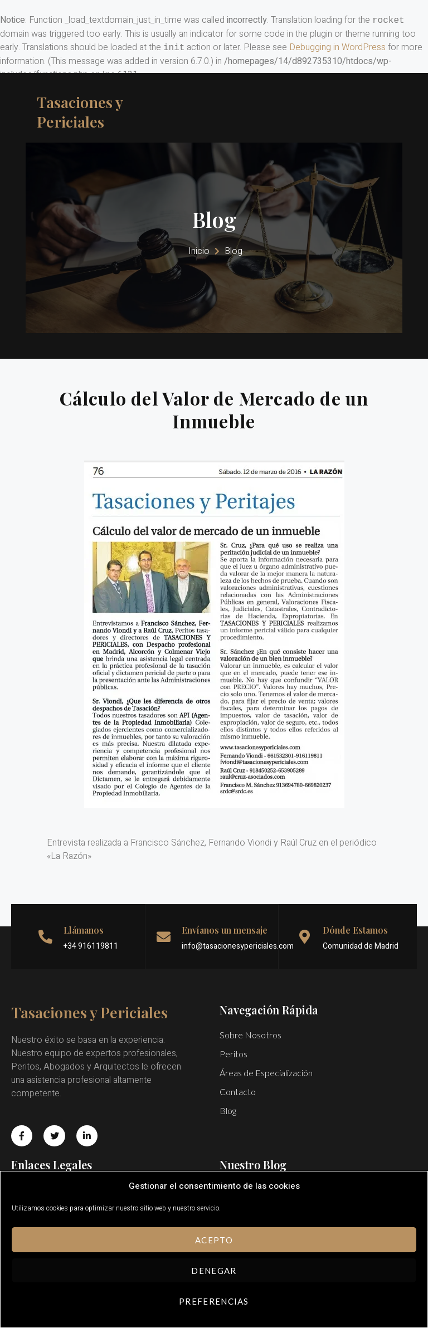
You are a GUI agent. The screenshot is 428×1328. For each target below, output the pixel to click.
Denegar (213, 1271)
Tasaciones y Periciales (87, 111)
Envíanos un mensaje (225, 941)
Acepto (214, 1240)
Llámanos (84, 941)
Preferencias (214, 1301)
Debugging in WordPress (337, 48)
